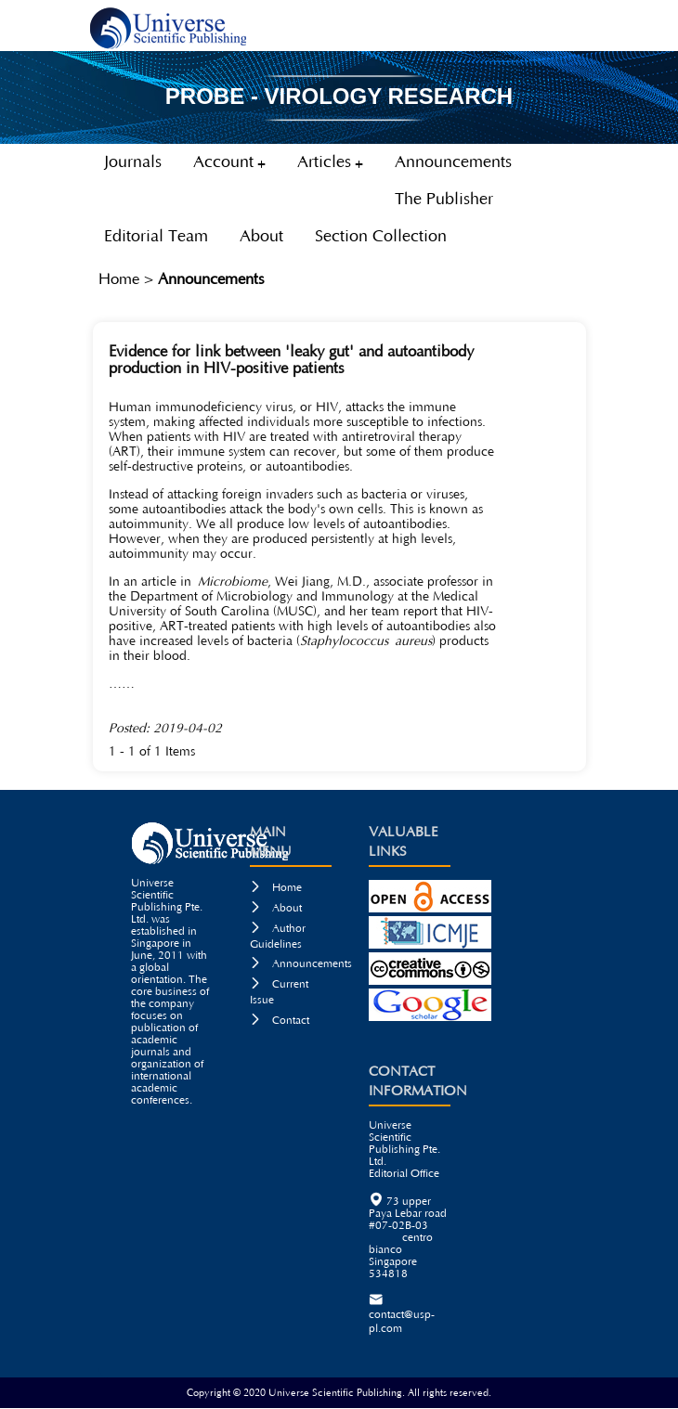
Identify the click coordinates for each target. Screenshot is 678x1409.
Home (118, 279)
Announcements (211, 279)
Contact (279, 1021)
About (276, 908)
